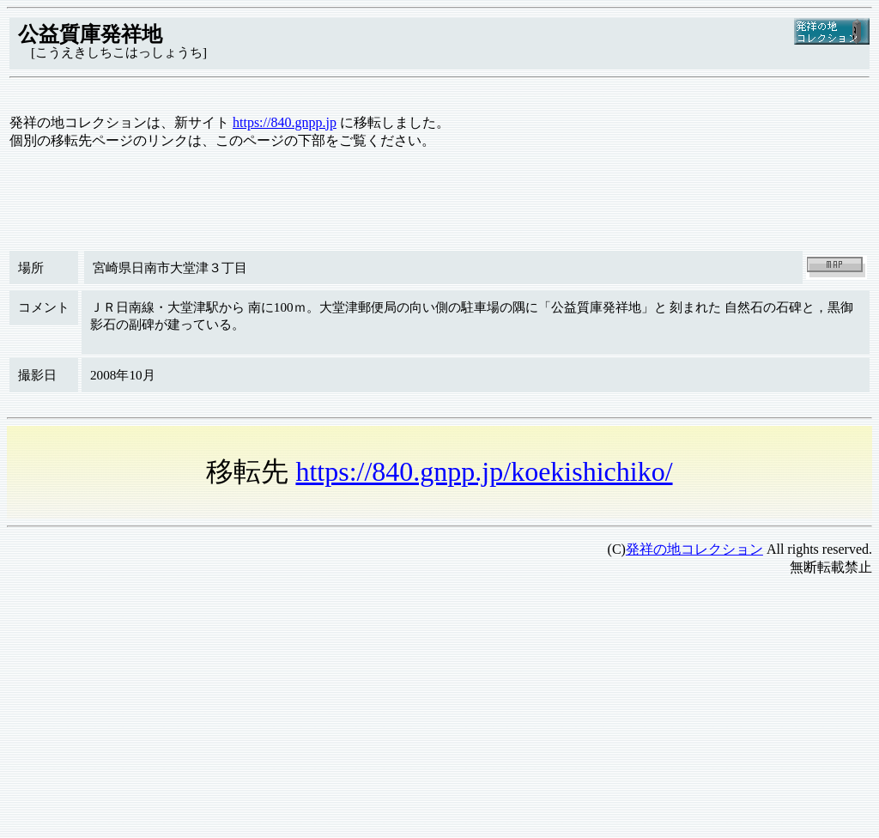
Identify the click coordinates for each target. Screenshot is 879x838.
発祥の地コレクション (694, 549)
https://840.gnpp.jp (284, 122)
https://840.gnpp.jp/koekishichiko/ (483, 471)
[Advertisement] (439, 711)
